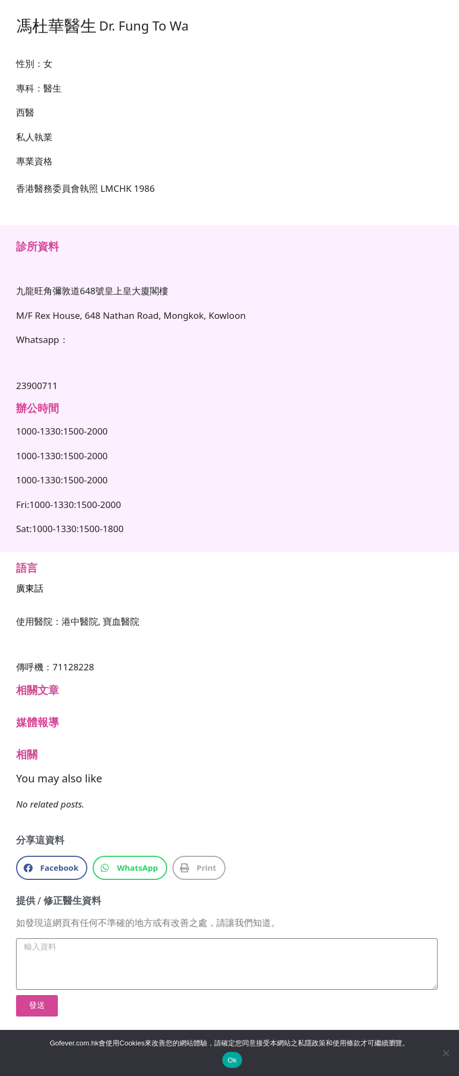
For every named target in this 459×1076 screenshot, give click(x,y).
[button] (51, 868)
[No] (445, 1053)
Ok (232, 1060)
